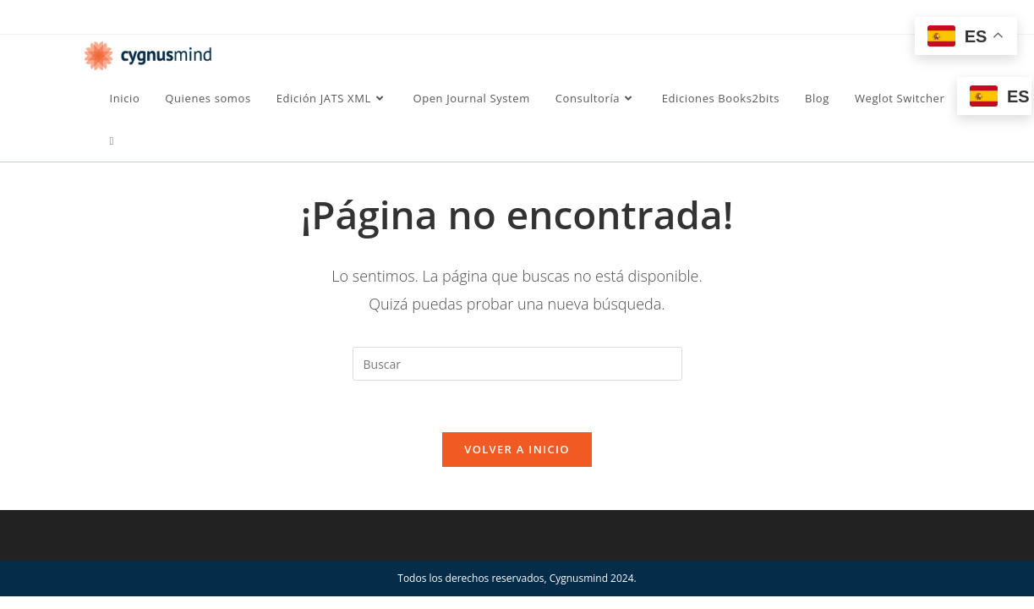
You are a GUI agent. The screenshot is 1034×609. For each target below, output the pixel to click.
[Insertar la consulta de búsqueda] (517, 364)
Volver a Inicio (516, 449)
